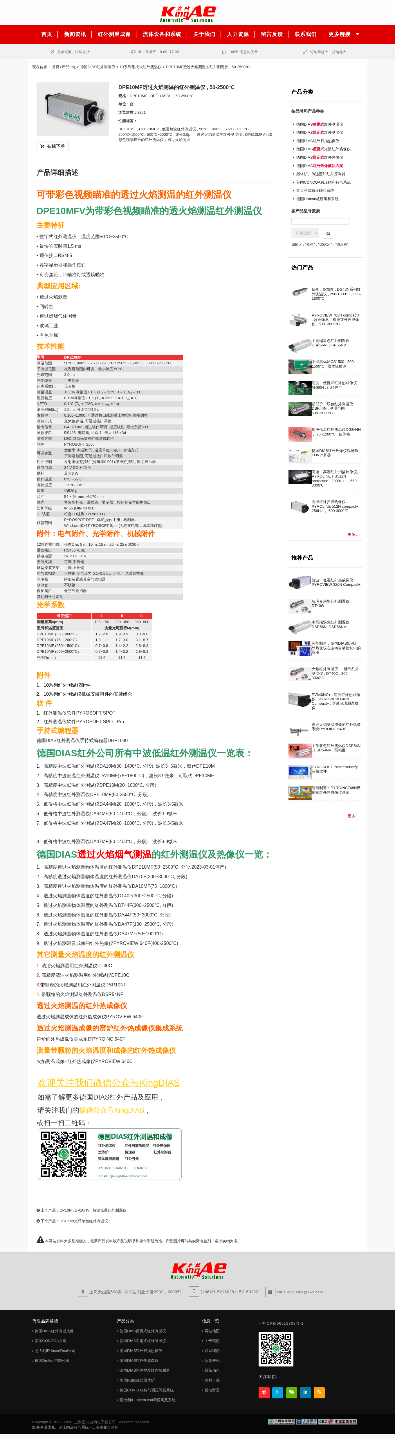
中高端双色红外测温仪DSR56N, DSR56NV (330, 343)
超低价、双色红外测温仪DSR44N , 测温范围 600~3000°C (332, 408)
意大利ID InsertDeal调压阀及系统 (148, 1400)
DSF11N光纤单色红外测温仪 (83, 1221)
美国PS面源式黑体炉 (137, 1380)
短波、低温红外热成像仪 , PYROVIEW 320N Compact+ (336, 582)
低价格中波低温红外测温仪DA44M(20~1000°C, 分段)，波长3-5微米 (113, 804)
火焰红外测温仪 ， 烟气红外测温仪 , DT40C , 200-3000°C (335, 673)
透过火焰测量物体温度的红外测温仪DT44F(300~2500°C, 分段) (108, 905)
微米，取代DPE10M (194, 766)
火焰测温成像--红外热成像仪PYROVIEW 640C (85, 1061)
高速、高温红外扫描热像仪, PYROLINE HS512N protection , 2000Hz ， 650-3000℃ (335, 478)
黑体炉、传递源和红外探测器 (320, 174)
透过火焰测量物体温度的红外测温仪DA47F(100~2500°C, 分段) (108, 924)
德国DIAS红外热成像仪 (139, 1360)
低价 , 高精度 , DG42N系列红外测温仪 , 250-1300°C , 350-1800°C (336, 294)
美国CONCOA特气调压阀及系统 (147, 1390)
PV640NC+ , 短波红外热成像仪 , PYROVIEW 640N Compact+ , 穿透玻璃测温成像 (336, 701)
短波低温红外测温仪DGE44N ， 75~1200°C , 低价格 (336, 431)
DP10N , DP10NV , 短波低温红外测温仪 (93, 1210)
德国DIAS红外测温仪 (97, 67)
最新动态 (212, 1370)
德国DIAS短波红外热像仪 (323, 149)
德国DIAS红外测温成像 (54, 1331)
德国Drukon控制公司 (52, 1360)
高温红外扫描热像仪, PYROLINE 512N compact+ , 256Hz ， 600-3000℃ (336, 506)
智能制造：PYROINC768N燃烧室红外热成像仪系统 (336, 790)
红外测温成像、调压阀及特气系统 (60, 1427)
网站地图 (212, 1331)
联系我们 (212, 1350)
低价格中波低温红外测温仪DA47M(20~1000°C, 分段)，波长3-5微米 (113, 823)
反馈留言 (212, 1390)
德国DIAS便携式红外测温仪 (143, 1331)
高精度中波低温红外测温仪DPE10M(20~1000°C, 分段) (100, 785)
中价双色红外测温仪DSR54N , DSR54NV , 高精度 (336, 748)
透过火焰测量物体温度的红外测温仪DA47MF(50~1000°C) (103, 933)
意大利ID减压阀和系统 (315, 190)
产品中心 (69, 67)
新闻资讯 (212, 1360)
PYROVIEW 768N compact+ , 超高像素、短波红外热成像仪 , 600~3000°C (336, 319)
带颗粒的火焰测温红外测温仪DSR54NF (82, 994)
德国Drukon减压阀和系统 (317, 199)
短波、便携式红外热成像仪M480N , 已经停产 (334, 385)
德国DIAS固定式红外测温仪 (143, 1341)
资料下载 (212, 1380)
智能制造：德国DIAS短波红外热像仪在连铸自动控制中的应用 (336, 648)
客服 (380, 72)
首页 (55, 67)
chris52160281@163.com (300, 1292)
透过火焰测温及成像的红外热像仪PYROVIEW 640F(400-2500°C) (111, 943)
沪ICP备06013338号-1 (282, 1323)
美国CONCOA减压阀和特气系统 (323, 182)
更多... (353, 534)
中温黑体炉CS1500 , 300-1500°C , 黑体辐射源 (333, 363)
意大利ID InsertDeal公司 (55, 1350)
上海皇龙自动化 (105, 1427)
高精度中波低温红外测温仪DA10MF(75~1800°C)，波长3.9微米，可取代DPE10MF (129, 775)
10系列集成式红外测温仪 (140, 67)
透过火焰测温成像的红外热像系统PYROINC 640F (336, 726)
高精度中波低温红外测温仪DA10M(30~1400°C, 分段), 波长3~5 (108, 766)
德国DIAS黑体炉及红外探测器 (145, 1370)
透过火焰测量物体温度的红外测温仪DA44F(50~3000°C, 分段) (107, 914)
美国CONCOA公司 (50, 1341)
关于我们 (212, 1341)
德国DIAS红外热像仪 (319, 157)
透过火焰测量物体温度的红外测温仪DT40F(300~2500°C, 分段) (108, 895)
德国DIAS (319, 166)
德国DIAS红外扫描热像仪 (317, 141)
